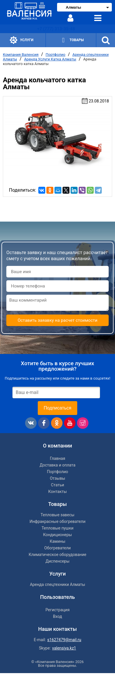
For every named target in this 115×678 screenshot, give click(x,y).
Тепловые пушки (57, 528)
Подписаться (57, 407)
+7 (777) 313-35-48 (56, 28)
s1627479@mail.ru (64, 639)
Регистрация (58, 609)
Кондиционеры (57, 534)
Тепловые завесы (57, 515)
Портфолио (55, 54)
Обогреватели (57, 548)
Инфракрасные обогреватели (57, 521)
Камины (57, 541)
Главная (57, 458)
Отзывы (57, 478)
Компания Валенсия (21, 54)
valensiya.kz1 (64, 648)
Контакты (57, 491)
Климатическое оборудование (57, 554)
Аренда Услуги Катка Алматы (50, 59)
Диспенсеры (57, 561)
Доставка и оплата (57, 465)
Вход (57, 616)
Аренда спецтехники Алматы (57, 584)
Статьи (57, 485)
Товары (71, 40)
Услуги (21, 40)
